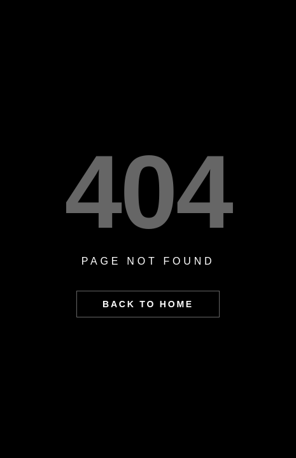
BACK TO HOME (148, 304)
